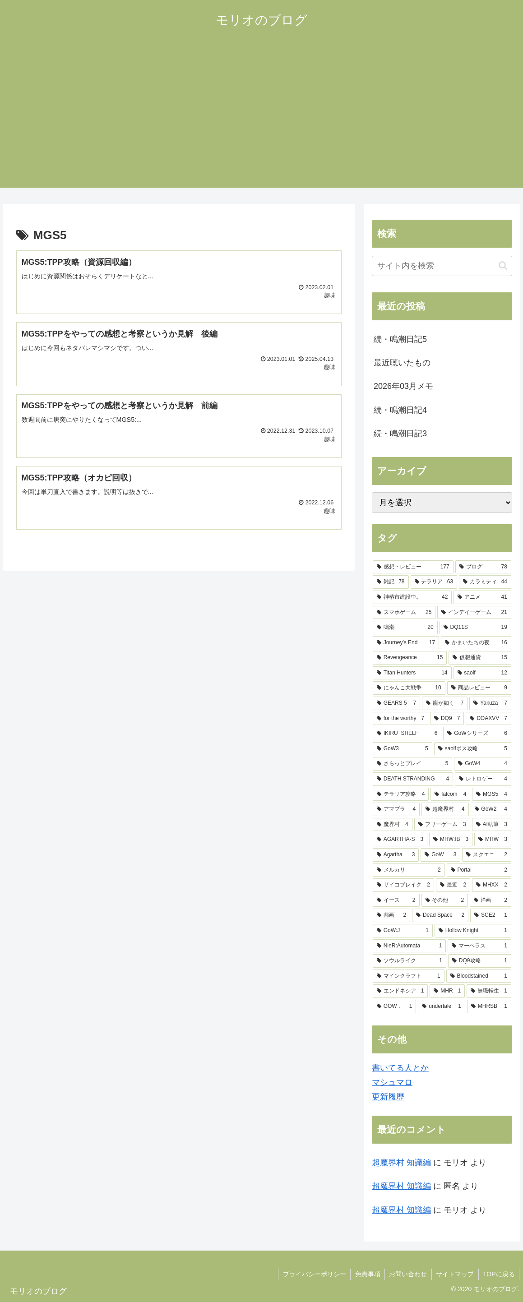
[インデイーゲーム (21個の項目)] (474, 612)
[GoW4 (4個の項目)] (482, 764)
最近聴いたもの (402, 362)
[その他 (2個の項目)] (444, 900)
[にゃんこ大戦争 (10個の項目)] (409, 688)
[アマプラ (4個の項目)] (396, 809)
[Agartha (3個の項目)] (396, 855)
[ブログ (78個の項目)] (483, 567)
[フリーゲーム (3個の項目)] (442, 824)
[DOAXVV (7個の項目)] (488, 718)
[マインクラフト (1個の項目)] (408, 976)
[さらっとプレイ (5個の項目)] (412, 764)
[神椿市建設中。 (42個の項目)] (412, 597)
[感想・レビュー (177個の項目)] (413, 567)
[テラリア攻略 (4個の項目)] (401, 794)
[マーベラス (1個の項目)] (479, 946)
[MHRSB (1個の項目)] (489, 1006)
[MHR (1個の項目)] (447, 991)
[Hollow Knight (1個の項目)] (473, 930)
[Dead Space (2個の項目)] (440, 915)
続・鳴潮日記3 (400, 433)
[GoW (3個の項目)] (440, 855)
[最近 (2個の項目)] (453, 885)
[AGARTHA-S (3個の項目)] (400, 839)
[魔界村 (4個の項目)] (392, 824)
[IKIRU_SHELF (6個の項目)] (407, 733)
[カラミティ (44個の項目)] (485, 582)
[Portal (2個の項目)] (479, 870)
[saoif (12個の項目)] (482, 673)
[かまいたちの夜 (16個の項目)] (476, 643)
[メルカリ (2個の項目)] (409, 870)
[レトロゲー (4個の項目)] (483, 779)
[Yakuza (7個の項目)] (490, 703)
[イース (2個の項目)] (396, 900)
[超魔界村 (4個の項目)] (444, 809)
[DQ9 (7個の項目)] (447, 718)
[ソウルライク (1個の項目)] (409, 961)
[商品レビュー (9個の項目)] (479, 688)
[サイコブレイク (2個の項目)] (403, 885)
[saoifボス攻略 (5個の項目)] (472, 749)
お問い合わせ (407, 1274)
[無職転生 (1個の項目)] (489, 991)
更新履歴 (388, 1096)
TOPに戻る (498, 1274)
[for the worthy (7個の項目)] (400, 718)
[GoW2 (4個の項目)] (491, 809)
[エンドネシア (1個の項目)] (400, 991)
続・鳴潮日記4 (400, 410)
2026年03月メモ (403, 386)
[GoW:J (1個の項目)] (403, 930)
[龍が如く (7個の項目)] (444, 703)
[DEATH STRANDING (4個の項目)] (413, 779)
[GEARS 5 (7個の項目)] (396, 703)
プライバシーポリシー (311, 1274)
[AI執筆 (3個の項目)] (491, 824)
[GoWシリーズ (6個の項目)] (477, 733)
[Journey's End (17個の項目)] (406, 643)
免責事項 (365, 1274)
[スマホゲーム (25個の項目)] (404, 612)
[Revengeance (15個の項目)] (410, 658)
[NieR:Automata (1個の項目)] (409, 946)
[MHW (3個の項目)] (492, 839)
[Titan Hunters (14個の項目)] (412, 673)
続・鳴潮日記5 (400, 339)
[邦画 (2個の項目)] (391, 915)
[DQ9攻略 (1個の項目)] (479, 961)
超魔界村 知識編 (401, 1162)
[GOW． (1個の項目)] (395, 1006)
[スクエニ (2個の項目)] (486, 855)
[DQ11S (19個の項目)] (475, 627)
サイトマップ (454, 1274)
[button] (503, 265)
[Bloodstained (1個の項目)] (478, 976)
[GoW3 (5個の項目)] (402, 749)
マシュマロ (392, 1082)
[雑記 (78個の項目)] (391, 582)
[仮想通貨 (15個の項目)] (480, 658)
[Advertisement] (261, 124)
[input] (442, 266)
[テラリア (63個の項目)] (434, 582)
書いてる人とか (400, 1067)
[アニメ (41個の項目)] (482, 597)
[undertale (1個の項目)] (441, 1006)
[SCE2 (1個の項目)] (490, 915)
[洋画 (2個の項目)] (490, 900)
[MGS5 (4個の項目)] (491, 794)
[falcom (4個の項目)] (450, 794)
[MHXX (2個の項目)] (491, 885)
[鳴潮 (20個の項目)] (405, 627)
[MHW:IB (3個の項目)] (450, 839)
